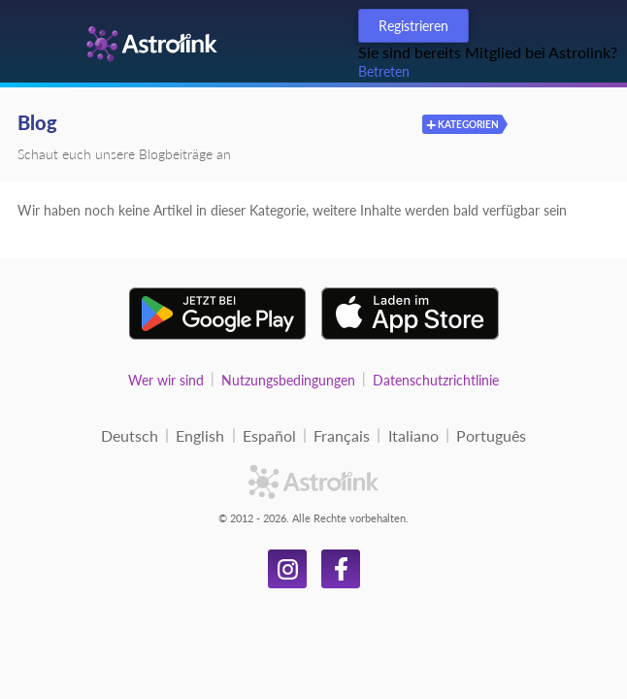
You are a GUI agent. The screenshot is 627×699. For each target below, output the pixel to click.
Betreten (384, 71)
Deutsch (129, 435)
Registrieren (413, 25)
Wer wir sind (166, 380)
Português (491, 435)
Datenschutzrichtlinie (436, 380)
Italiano (413, 435)
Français (342, 435)
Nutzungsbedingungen (288, 380)
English (200, 435)
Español (269, 435)
